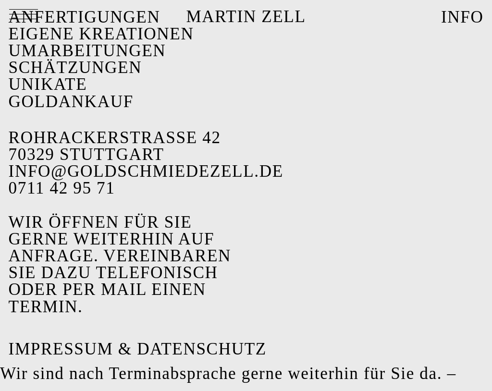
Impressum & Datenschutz (138, 349)
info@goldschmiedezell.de (146, 171)
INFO (462, 17)
